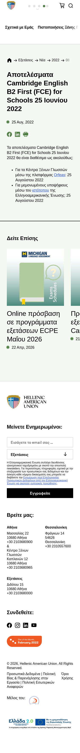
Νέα (42, 60)
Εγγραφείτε (40, 493)
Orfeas (59, 175)
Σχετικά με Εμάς (19, 27)
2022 (56, 60)
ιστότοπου (40, 190)
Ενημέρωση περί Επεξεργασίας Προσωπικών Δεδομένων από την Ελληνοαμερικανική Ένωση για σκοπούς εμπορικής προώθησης (37, 480)
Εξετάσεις (25, 60)
